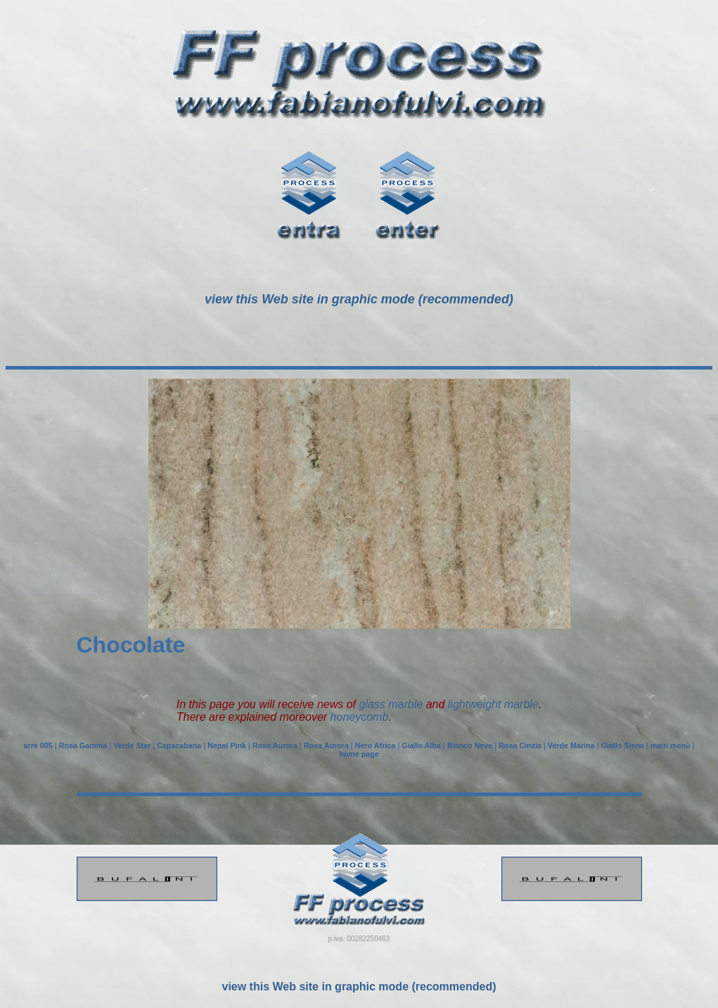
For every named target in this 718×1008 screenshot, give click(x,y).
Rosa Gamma (83, 745)
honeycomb (360, 717)
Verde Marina (571, 745)
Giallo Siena (622, 745)
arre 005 (38, 745)
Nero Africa (375, 745)
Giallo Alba (421, 745)
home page (359, 754)
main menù (670, 745)
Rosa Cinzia (520, 745)
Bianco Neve (469, 745)
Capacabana (179, 745)
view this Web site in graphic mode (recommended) (359, 987)
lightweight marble (493, 704)
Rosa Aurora (274, 745)
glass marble (391, 704)
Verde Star (131, 745)
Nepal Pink (226, 745)
